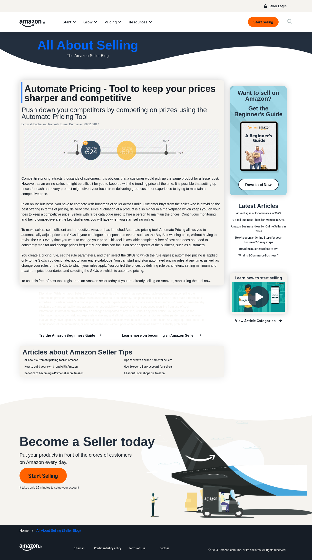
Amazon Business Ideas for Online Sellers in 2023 (258, 229)
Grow (88, 22)
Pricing (111, 22)
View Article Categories (255, 320)
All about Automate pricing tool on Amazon (51, 360)
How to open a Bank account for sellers (148, 366)
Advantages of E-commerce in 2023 (258, 213)
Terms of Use (137, 548)
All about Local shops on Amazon (144, 373)
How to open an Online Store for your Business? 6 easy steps (258, 240)
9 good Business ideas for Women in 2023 (258, 220)
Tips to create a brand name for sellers (148, 360)
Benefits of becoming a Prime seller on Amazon (54, 373)
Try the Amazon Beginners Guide (67, 335)
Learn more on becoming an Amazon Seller (158, 335)
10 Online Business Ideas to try (258, 249)
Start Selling (263, 22)
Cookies (164, 548)
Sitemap (79, 548)
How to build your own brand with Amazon (51, 366)
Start (67, 22)
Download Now (258, 184)
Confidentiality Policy (107, 548)
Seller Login (278, 6)
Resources (138, 22)
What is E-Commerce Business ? (258, 255)
